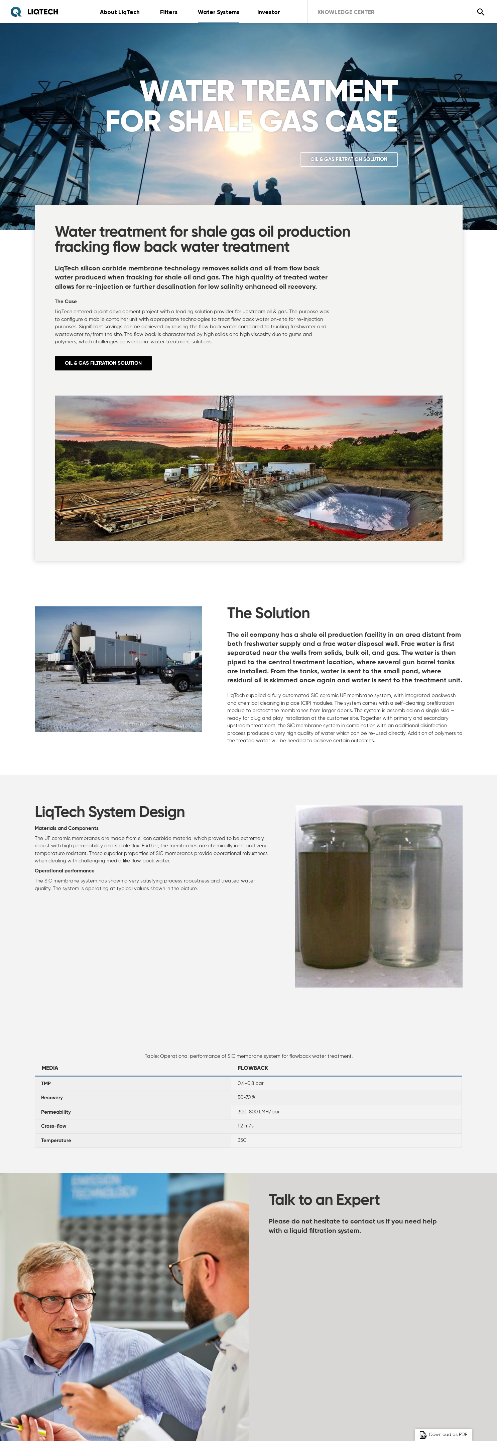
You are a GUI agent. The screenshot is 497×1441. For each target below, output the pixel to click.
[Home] (34, 12)
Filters (170, 12)
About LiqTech (120, 12)
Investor (272, 12)
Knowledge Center (353, 12)
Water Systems (222, 12)
